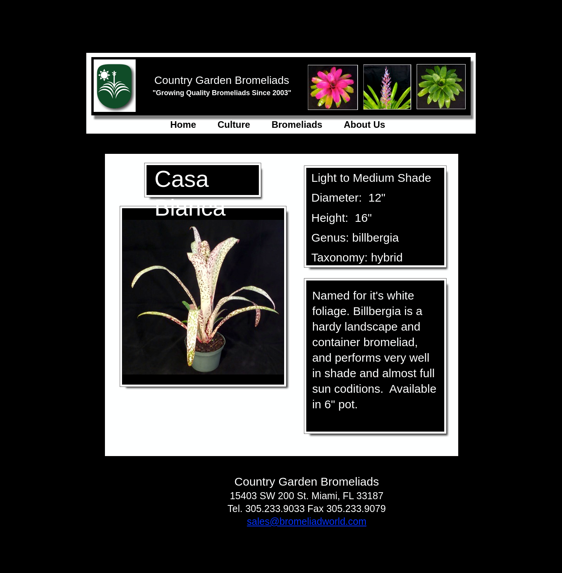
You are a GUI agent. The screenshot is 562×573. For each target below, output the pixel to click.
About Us (364, 124)
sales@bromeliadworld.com (306, 521)
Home (183, 124)
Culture (234, 124)
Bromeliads (297, 124)
